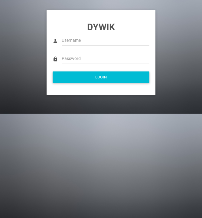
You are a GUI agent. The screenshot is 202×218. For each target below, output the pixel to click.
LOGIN (101, 77)
